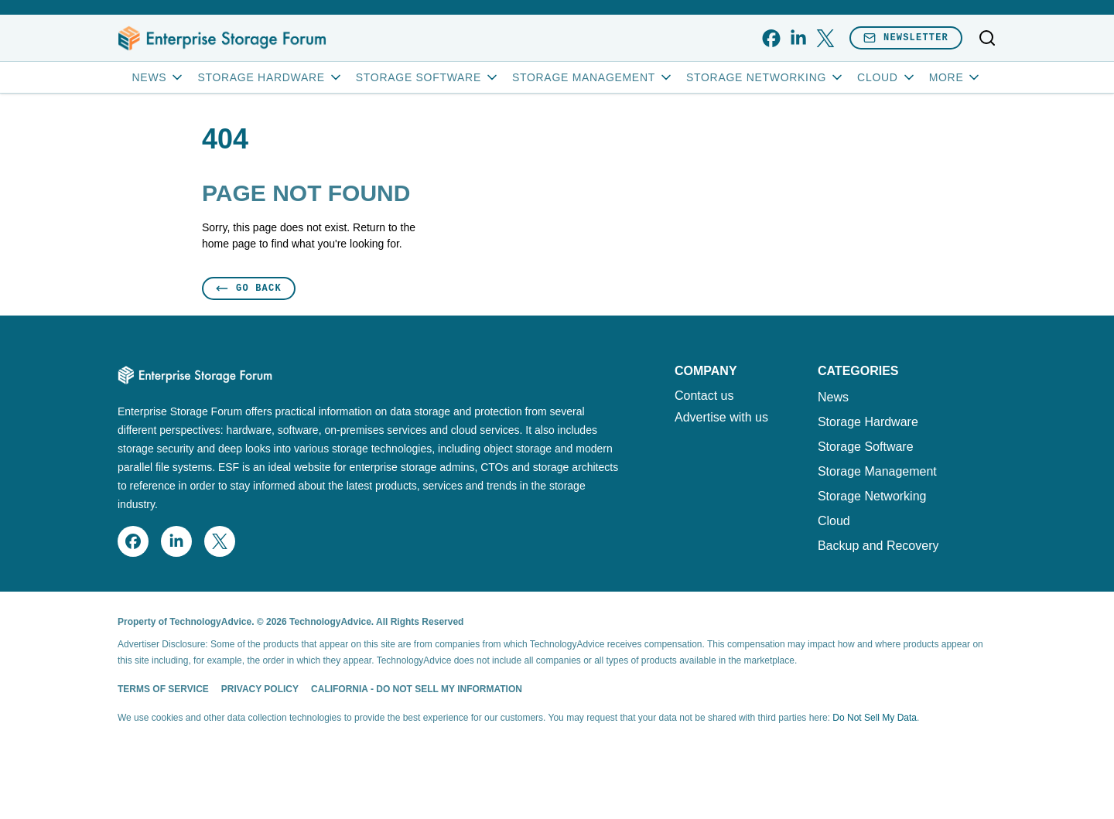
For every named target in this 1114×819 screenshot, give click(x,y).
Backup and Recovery (878, 545)
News (159, 77)
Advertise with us (721, 417)
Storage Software (428, 77)
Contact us (704, 396)
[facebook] (771, 38)
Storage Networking (765, 77)
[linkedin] (798, 38)
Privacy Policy (260, 689)
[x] (825, 38)
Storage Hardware (270, 77)
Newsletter (905, 37)
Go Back (249, 288)
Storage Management (593, 77)
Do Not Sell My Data (874, 717)
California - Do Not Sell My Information (416, 689)
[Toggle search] (987, 38)
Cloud (887, 77)
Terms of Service (163, 689)
